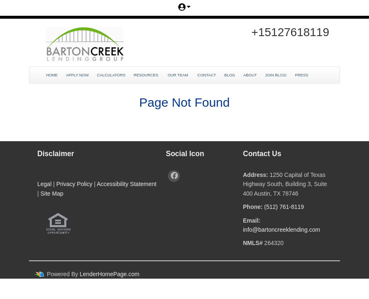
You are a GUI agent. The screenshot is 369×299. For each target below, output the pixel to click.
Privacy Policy (74, 184)
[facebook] (174, 176)
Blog (229, 75)
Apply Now (77, 75)
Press (302, 75)
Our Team (178, 75)
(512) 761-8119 (284, 206)
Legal (44, 184)
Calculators (111, 75)
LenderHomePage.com (109, 274)
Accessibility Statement (126, 184)
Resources (146, 75)
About (250, 75)
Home (52, 75)
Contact (206, 75)
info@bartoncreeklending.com (281, 229)
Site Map (52, 193)
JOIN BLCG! (275, 75)
